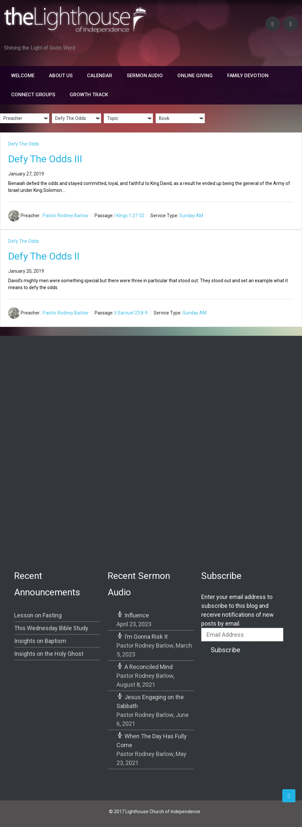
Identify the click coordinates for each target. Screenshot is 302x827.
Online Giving (194, 76)
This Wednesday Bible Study (51, 628)
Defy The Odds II (43, 256)
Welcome (22, 76)
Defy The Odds (23, 144)
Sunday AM (191, 215)
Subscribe (225, 650)
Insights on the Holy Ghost (48, 653)
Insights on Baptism (40, 640)
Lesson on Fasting (38, 615)
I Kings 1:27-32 (129, 215)
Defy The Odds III (45, 159)
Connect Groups (33, 95)
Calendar (99, 76)
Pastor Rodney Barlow (66, 215)
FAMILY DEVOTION (248, 76)
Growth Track (89, 95)
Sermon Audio (145, 76)
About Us (61, 76)
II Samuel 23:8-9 (131, 312)
